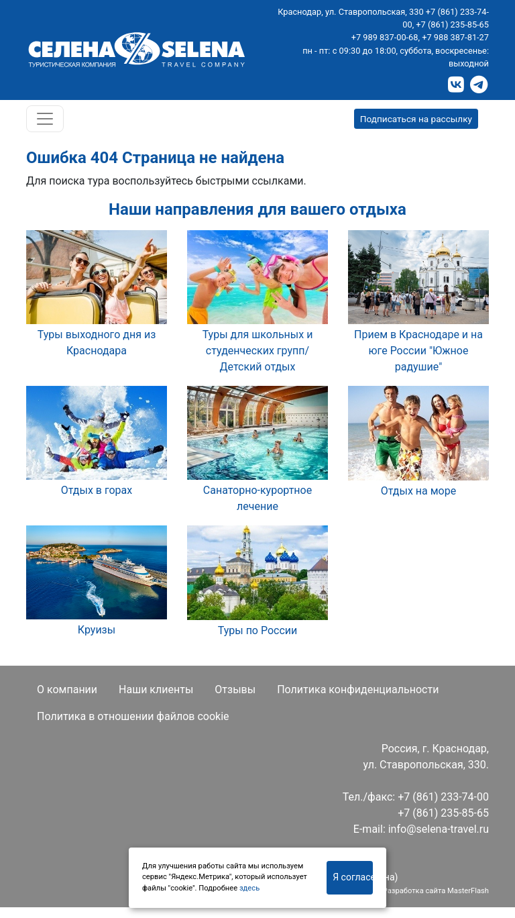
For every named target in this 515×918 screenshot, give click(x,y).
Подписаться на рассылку (416, 118)
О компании (67, 689)
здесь (249, 888)
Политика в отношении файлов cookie (133, 716)
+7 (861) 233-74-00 (443, 796)
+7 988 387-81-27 (455, 37)
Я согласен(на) (353, 877)
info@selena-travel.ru (438, 829)
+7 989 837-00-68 (384, 37)
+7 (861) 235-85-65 (452, 24)
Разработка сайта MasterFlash (436, 890)
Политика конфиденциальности (358, 689)
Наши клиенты (156, 689)
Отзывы (235, 689)
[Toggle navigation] (45, 118)
